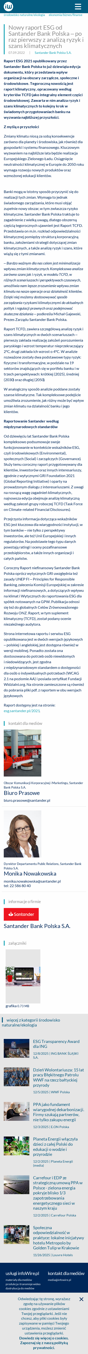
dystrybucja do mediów (20, 1288)
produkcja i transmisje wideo (23, 1284)
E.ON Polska (60, 1127)
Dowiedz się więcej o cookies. (44, 1338)
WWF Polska (60, 1092)
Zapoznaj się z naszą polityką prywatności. (44, 1345)
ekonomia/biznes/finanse (65, 15)
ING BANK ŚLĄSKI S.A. (55, 1055)
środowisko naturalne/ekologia (24, 15)
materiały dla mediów (19, 1280)
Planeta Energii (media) (53, 1163)
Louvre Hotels (62, 1255)
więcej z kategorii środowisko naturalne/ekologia (31, 1022)
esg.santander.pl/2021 (21, 710)
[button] (81, 1299)
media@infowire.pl (59, 1280)
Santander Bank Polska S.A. (53, 53)
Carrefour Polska (63, 1215)
